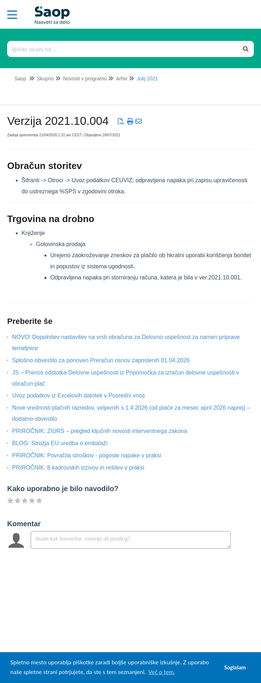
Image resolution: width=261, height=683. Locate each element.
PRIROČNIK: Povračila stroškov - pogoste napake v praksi (92, 455)
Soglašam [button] (235, 667)
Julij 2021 (147, 78)
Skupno (45, 78)
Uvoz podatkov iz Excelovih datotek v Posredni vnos (84, 395)
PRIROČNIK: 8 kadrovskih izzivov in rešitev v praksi (83, 468)
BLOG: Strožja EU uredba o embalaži (65, 443)
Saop (20, 78)
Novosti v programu (85, 78)
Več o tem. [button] (161, 671)
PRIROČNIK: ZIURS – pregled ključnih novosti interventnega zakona (105, 431)
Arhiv (121, 78)
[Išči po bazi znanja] (123, 49)
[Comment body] (131, 540)
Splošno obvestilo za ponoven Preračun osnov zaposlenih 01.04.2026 (106, 360)
